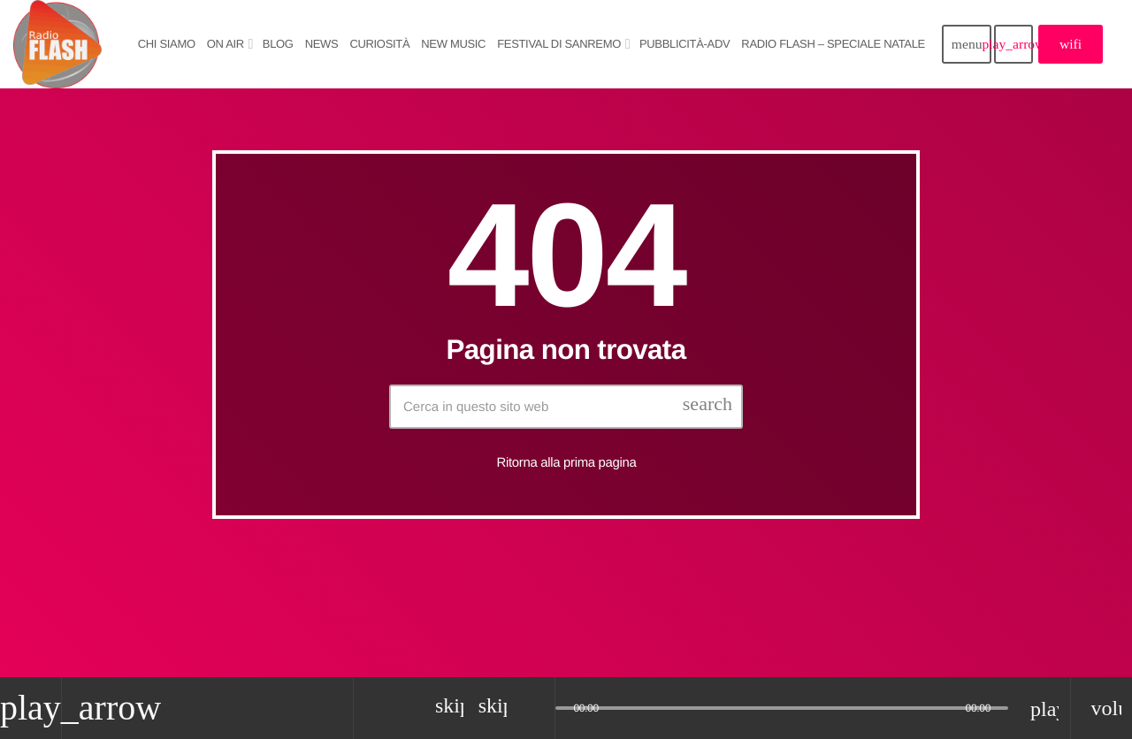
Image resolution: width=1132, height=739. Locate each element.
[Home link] (57, 44)
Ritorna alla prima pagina (567, 462)
